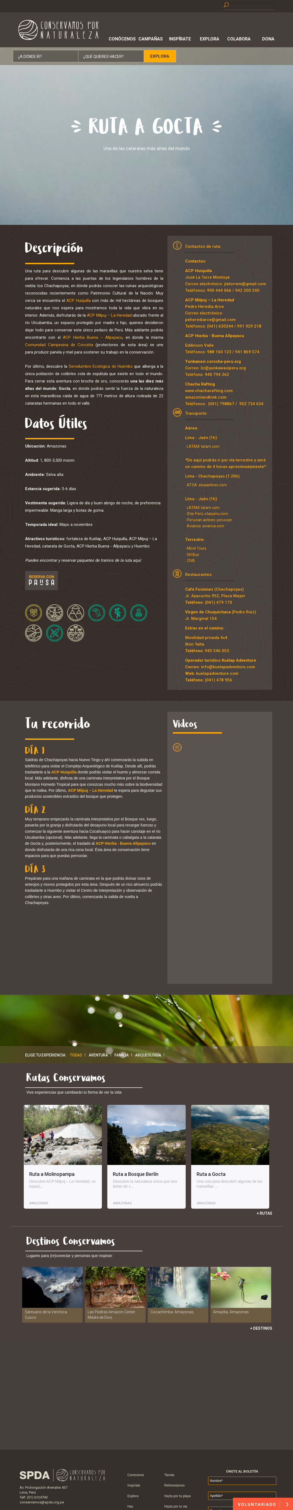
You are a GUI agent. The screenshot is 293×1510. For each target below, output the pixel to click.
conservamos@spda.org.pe (42, 1502)
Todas (76, 1055)
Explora (209, 39)
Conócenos (121, 39)
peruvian (224, 520)
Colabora (239, 39)
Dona (268, 39)
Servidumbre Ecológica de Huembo (101, 366)
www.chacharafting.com (209, 390)
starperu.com (216, 513)
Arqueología (148, 1055)
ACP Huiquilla (78, 300)
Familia (121, 1055)
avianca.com (213, 526)
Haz (130, 1506)
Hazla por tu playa (177, 1496)
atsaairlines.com (213, 485)
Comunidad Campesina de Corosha (59, 344)
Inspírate (180, 39)
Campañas (150, 39)
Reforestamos (174, 1485)
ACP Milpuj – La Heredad (109, 315)
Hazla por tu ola (175, 1506)
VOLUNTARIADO (263, 1504)
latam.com (210, 446)
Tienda (169, 1475)
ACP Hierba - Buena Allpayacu (214, 335)
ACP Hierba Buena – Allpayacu (92, 337)
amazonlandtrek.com (205, 397)
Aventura (98, 1055)
